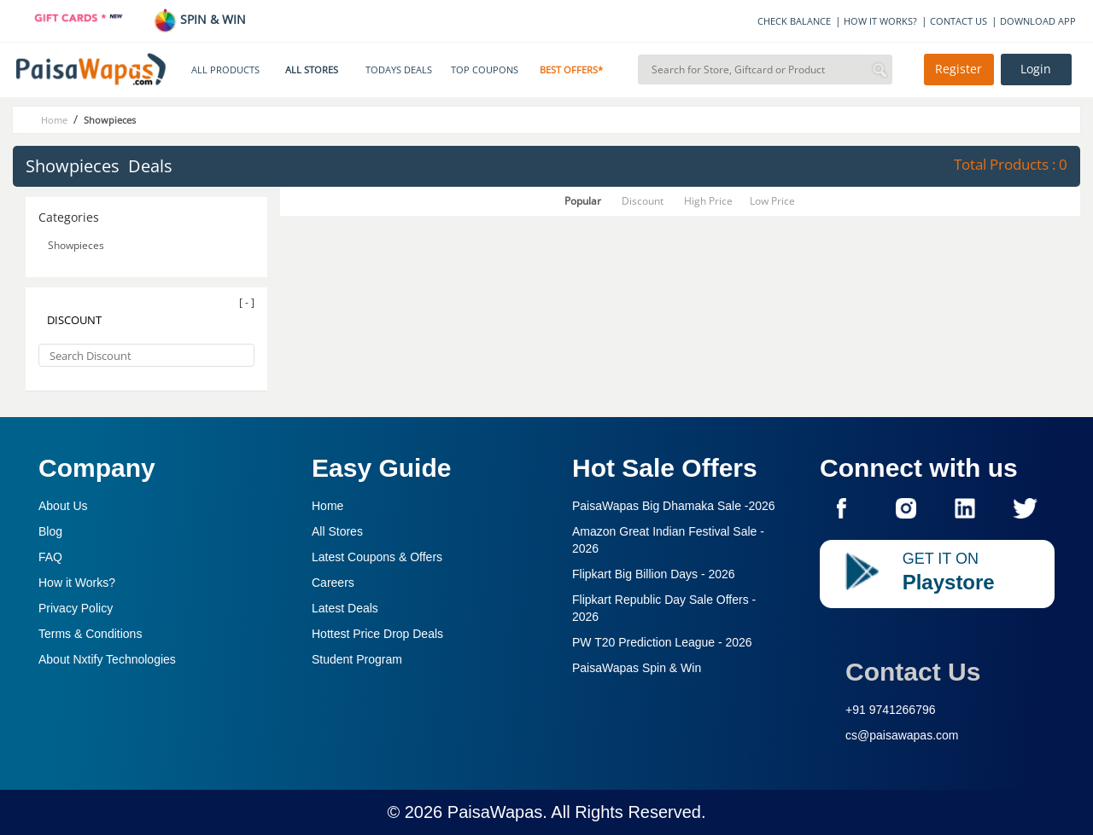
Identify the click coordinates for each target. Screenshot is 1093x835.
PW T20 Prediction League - (662, 642)
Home (327, 506)
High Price (708, 201)
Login (1035, 69)
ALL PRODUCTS (225, 70)
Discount (642, 201)
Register (958, 69)
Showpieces (77, 245)
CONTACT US (958, 20)
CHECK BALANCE (794, 20)
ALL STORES (311, 70)
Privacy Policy (75, 608)
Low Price (772, 201)
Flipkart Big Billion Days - (653, 574)
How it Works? (76, 582)
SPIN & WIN (199, 19)
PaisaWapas (495, 812)
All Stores (337, 531)
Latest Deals (345, 608)
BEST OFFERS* (571, 70)
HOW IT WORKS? (880, 20)
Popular (582, 201)
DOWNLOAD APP (1038, 20)
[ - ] (246, 302)
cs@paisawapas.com (902, 735)
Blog (50, 531)
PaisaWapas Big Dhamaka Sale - (673, 506)
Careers (333, 582)
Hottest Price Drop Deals (377, 634)
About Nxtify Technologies (107, 659)
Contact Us (912, 672)
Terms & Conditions (90, 634)
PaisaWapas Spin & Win (636, 668)
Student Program (357, 659)
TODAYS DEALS (398, 70)
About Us (63, 506)
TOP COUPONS (484, 70)
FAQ (50, 557)
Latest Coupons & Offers (377, 557)
